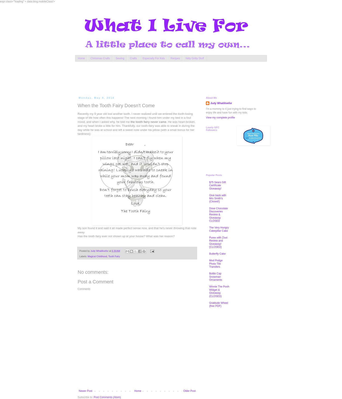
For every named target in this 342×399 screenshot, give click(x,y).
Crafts (133, 58)
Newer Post (85, 390)
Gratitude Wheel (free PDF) (218, 304)
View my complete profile (220, 117)
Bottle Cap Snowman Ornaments (215, 276)
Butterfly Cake (217, 253)
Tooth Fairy (114, 256)
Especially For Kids (154, 58)
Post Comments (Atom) (107, 397)
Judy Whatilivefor (221, 103)
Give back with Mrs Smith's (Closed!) (217, 198)
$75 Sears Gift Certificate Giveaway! (217, 185)
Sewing (120, 58)
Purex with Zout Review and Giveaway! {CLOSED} (218, 242)
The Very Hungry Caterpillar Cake (219, 229)
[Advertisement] (161, 78)
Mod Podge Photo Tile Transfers (215, 263)
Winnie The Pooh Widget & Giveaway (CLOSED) (219, 291)
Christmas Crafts (100, 58)
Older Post (189, 390)
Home (81, 58)
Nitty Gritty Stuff (195, 58)
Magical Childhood (97, 256)
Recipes (175, 58)
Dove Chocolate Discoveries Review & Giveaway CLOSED (218, 215)
